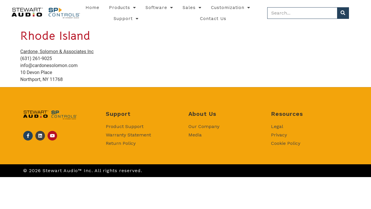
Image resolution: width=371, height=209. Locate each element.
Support (126, 19)
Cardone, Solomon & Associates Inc (57, 51)
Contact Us (213, 18)
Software (159, 8)
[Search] (343, 13)
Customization (230, 8)
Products (122, 8)
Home (92, 7)
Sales (192, 8)
